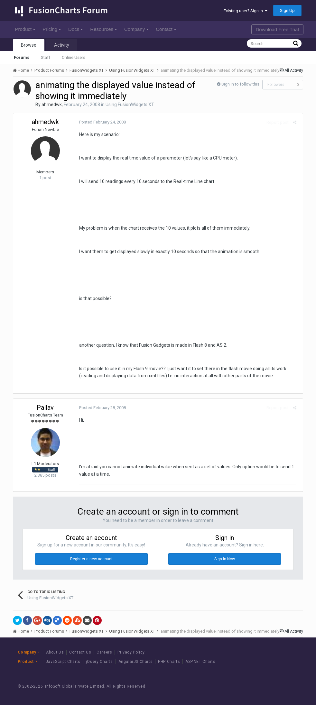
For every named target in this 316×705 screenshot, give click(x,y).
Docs (75, 29)
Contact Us (80, 652)
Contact (166, 29)
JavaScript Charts (63, 661)
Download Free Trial (277, 29)
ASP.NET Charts (200, 661)
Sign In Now (224, 559)
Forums (21, 57)
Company (136, 29)
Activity (61, 45)
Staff (45, 57)
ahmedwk (52, 104)
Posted (101, 122)
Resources (103, 29)
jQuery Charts (99, 661)
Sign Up (287, 10)
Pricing (51, 29)
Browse (28, 45)
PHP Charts (169, 661)
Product (25, 29)
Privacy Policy (130, 652)
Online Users (73, 57)
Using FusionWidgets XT (130, 104)
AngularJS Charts (135, 661)
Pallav (45, 407)
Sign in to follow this (240, 84)
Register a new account (91, 559)
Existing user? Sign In (245, 10)
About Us (55, 652)
